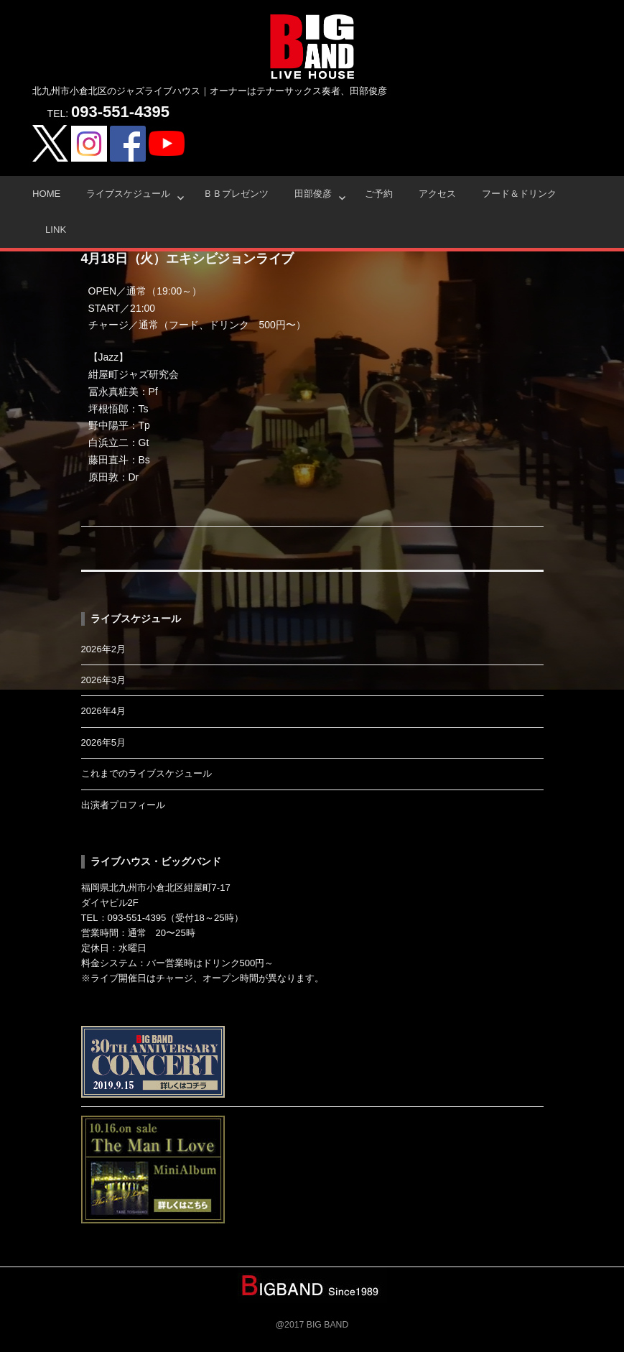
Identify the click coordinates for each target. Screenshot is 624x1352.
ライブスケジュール (128, 193)
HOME (46, 193)
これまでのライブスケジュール (146, 773)
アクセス (437, 193)
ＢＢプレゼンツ (236, 193)
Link (55, 229)
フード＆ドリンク (519, 193)
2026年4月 (103, 710)
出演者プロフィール (123, 805)
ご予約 (379, 193)
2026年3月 (103, 680)
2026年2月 (103, 649)
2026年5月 (103, 742)
